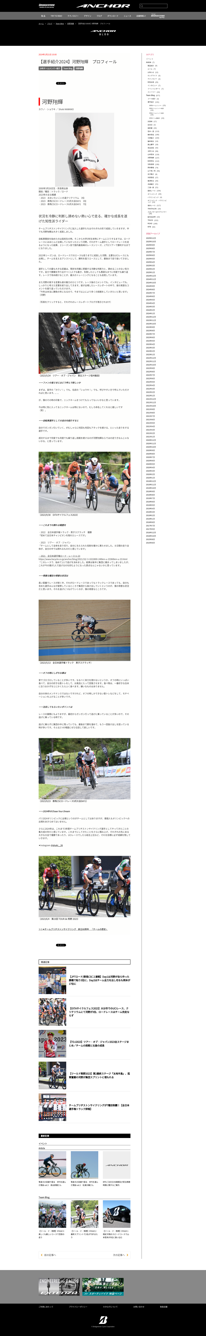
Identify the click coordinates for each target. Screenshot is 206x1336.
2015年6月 (150, 543)
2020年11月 (151, 443)
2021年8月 (150, 413)
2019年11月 (151, 485)
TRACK (150, 220)
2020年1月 (150, 478)
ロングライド (152, 75)
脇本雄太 (151, 141)
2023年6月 (150, 337)
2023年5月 (150, 341)
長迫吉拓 (151, 148)
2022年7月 (150, 375)
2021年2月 (150, 433)
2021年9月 (150, 409)
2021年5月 (150, 423)
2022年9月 (150, 368)
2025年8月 (150, 248)
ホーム (41, 24)
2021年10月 (151, 406)
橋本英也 (151, 135)
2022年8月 (150, 372)
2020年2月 (150, 474)
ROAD (150, 223)
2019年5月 (150, 505)
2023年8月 (150, 331)
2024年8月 (150, 289)
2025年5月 (150, 259)
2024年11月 (151, 279)
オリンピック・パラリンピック (157, 201)
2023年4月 (150, 344)
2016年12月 (151, 532)
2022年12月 (151, 358)
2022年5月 (150, 382)
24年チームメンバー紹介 (50, 68)
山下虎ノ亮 (152, 171)
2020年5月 (150, 464)
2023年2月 (150, 351)
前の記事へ (48, 1255)
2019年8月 (150, 495)
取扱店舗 (163, 1306)
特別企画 (151, 82)
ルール (150, 69)
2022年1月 (150, 396)
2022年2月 (150, 392)
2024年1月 (150, 313)
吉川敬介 (151, 174)
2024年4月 (150, 303)
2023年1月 (150, 354)
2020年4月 (150, 467)
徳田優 (150, 128)
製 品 (43, 15)
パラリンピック (153, 197)
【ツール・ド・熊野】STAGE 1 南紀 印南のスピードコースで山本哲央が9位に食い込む (116, 1234)
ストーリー (152, 92)
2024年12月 (151, 276)
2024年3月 (150, 307)
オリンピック (152, 194)
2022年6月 (150, 378)
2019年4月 (150, 509)
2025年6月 (150, 255)
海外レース (152, 205)
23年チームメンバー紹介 (156, 113)
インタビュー (152, 85)
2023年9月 (150, 327)
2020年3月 (150, 471)
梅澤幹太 (151, 181)
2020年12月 (151, 440)
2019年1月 (150, 519)
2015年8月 (150, 539)
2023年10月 (151, 324)
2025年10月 (151, 242)
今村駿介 (151, 138)
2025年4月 (150, 262)
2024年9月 (150, 286)
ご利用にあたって (46, 1306)
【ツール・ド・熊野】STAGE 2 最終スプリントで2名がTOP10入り (84, 1234)
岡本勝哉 (151, 168)
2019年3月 (150, 512)
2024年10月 (151, 283)
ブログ (99, 15)
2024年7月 (150, 293)
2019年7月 (150, 498)
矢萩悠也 (151, 177)
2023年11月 (151, 320)
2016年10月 (151, 536)
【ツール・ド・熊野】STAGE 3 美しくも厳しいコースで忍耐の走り (52, 1234)
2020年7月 (150, 457)
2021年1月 (150, 437)
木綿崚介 (151, 184)
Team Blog (60, 24)
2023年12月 (151, 317)
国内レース (152, 191)
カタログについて (110, 1306)
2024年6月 (150, 296)
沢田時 (150, 121)
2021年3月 (150, 430)
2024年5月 (150, 300)
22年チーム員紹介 (154, 118)
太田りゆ (151, 151)
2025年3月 (150, 265)
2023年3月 (150, 348)
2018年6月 (150, 522)
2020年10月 (151, 447)
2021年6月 (150, 420)
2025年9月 (150, 245)
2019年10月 (151, 488)
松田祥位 (151, 161)
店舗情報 (140, 15)
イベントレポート (154, 89)
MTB (149, 227)
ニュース (127, 15)
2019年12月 (151, 481)
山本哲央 (151, 154)
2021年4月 (150, 426)
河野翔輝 (70, 24)
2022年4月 (150, 385)
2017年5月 (150, 529)
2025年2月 (150, 269)
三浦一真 (151, 187)
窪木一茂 (151, 131)
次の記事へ (120, 1255)
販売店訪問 (152, 217)
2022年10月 (151, 365)
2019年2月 (150, 515)
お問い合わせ (138, 1306)
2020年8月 (150, 454)
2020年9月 (150, 450)
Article (148, 62)
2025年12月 (151, 238)
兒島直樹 (151, 164)
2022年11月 (151, 361)
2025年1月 (150, 272)
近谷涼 (150, 125)
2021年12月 (151, 399)
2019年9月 (150, 491)
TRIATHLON (152, 209)
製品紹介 (151, 66)
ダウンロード (112, 15)
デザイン (87, 15)
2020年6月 (150, 461)
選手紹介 (151, 102)
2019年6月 (150, 502)
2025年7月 (150, 252)
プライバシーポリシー (78, 1306)
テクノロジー (73, 15)
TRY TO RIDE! (56, 15)
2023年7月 (150, 334)
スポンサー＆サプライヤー (157, 212)
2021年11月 (151, 402)
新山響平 (151, 144)
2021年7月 (150, 416)
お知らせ (151, 72)
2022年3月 (150, 389)
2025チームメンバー (155, 105)
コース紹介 (152, 99)
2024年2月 (150, 310)
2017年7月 (150, 526)
